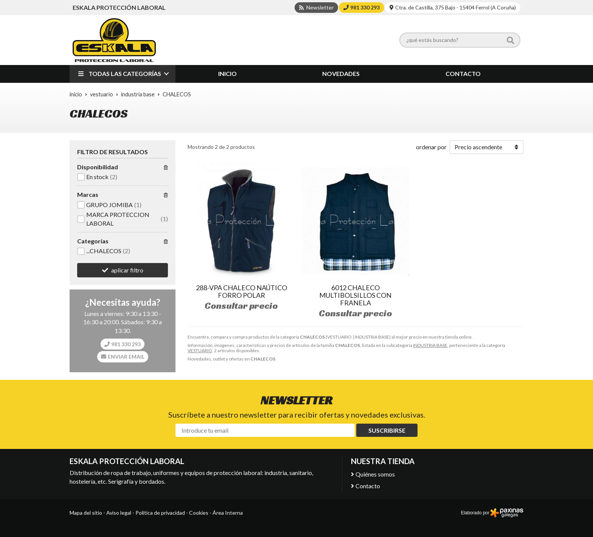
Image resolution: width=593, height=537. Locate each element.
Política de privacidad (160, 512)
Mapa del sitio (86, 512)
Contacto (367, 485)
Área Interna (228, 512)
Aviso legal (118, 512)
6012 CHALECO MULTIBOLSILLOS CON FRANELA (355, 295)
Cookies (198, 512)
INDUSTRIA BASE (430, 345)
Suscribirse (386, 430)
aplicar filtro (127, 270)
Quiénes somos (375, 474)
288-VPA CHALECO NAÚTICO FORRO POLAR (241, 291)
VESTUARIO (200, 350)
